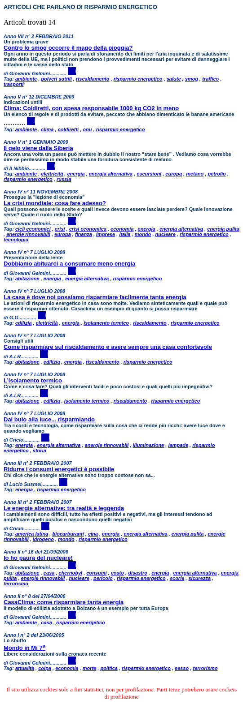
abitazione (27, 278)
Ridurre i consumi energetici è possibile (59, 469)
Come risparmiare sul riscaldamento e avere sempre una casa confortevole (108, 346)
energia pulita (223, 229)
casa (49, 572)
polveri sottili (56, 79)
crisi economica (87, 229)
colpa (44, 668)
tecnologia (16, 239)
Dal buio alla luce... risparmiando (49, 419)
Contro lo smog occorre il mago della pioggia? (68, 47)
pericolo (103, 578)
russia (64, 179)
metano (194, 173)
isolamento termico (106, 323)
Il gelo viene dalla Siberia (38, 148)
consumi (96, 572)
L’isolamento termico (33, 380)
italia (124, 234)
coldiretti (68, 129)
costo (117, 572)
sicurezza (199, 578)
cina (93, 534)
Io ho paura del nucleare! (38, 557)
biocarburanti (68, 534)
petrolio (217, 173)
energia (75, 173)
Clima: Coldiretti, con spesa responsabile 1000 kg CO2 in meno (91, 108)
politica (109, 668)
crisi (60, 229)
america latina (31, 534)
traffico (210, 79)
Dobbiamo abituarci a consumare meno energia (69, 263)
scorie (177, 578)
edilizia (23, 323)
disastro (137, 572)
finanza (83, 234)
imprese (105, 234)
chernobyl (71, 572)
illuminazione (148, 445)
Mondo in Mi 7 (24, 647)
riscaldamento (93, 79)
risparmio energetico (138, 79)
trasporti (14, 84)
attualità (24, 668)
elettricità (52, 173)
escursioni (149, 173)
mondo (143, 234)
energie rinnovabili (28, 234)
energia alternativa (111, 173)
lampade (178, 445)
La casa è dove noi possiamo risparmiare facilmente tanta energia (95, 297)
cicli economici (33, 229)
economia (121, 229)
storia (39, 450)
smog (191, 79)
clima (47, 129)
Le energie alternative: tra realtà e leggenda (64, 508)
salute (174, 79)
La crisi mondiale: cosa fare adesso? (55, 203)
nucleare (165, 234)
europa (173, 173)
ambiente (26, 79)
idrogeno (43, 539)
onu (87, 129)
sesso (182, 668)
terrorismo (16, 583)
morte (90, 668)
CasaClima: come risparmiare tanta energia (64, 602)
